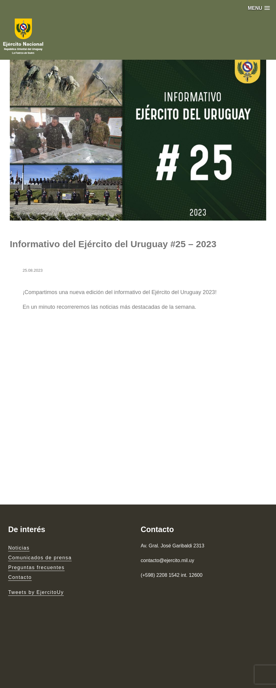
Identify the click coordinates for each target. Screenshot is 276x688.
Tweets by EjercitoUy (36, 592)
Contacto (20, 577)
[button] (259, 8)
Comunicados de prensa (40, 557)
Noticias (19, 547)
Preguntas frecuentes (36, 567)
